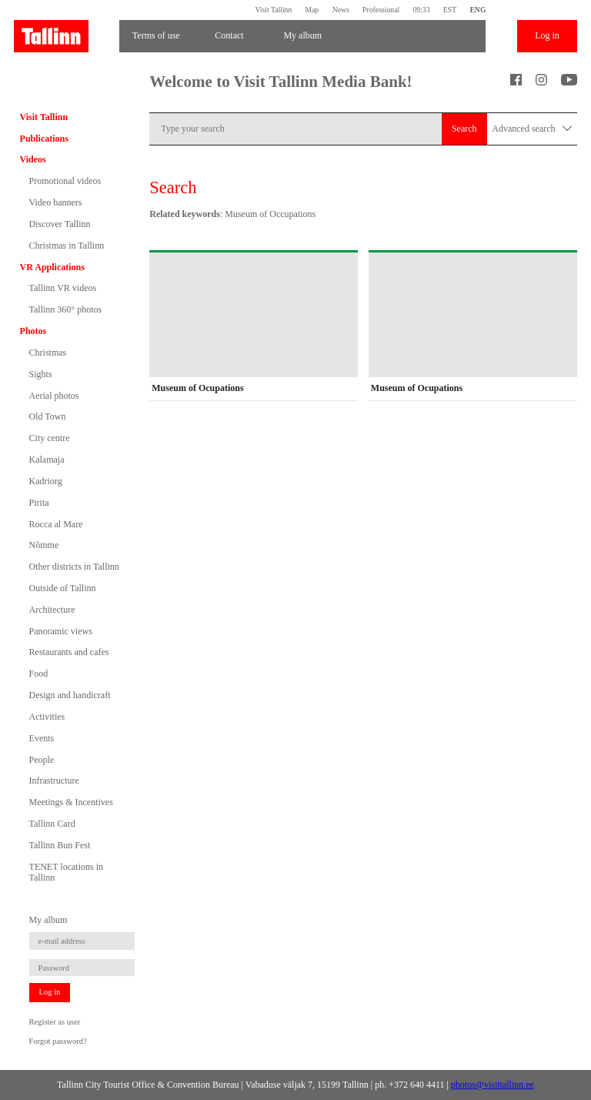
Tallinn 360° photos (65, 309)
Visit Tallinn (273, 9)
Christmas (48, 352)
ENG (477, 9)
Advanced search (532, 129)
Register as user (55, 1022)
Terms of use (156, 35)
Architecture (52, 609)
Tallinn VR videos (63, 288)
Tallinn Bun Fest (60, 845)
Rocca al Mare (56, 524)
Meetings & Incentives (71, 802)
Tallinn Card (52, 823)
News (340, 9)
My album (302, 35)
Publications (44, 138)
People (42, 759)
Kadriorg (45, 481)
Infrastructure (54, 780)
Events (42, 738)
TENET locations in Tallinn (66, 872)
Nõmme (44, 545)
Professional (380, 9)
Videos (33, 159)
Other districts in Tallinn (74, 566)
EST (449, 9)
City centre (49, 438)
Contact (229, 35)
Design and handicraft (70, 695)
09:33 (420, 9)
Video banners (55, 202)
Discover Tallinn (60, 224)
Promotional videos (65, 181)
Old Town (47, 416)
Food (38, 673)
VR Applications (52, 267)
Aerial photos (54, 395)
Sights (40, 374)
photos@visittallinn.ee (492, 1084)
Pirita (39, 502)
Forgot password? (58, 1041)
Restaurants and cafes (69, 652)
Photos (33, 331)
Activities (47, 716)
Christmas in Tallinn (67, 245)
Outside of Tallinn (62, 588)
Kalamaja (47, 459)
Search (464, 128)
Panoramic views (60, 631)
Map (312, 9)
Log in (547, 35)
